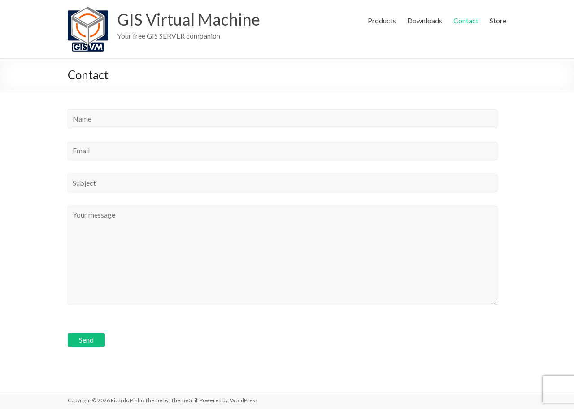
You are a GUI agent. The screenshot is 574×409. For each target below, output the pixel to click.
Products (382, 20)
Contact (465, 20)
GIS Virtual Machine (188, 19)
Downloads (424, 20)
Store (498, 20)
